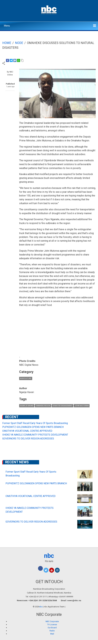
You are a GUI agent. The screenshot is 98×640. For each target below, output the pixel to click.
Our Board (52, 627)
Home (6, 43)
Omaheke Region (43, 406)
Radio (52, 631)
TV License (52, 624)
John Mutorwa (82, 406)
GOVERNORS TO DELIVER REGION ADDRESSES (28, 438)
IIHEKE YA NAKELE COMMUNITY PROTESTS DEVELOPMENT (35, 434)
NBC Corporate (52, 621)
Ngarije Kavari (26, 406)
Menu (7, 25)
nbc (49, 555)
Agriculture (25, 378)
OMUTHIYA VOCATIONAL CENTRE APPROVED (27, 430)
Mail (52, 634)
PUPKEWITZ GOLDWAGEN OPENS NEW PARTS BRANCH (33, 427)
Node (19, 43)
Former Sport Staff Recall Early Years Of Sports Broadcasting (35, 423)
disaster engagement (62, 406)
